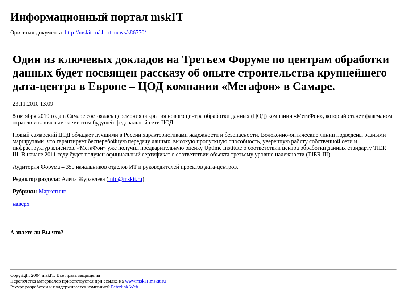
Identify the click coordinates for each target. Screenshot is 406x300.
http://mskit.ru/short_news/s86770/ (105, 32)
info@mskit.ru (125, 179)
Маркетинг (51, 191)
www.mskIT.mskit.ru (145, 281)
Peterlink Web (124, 286)
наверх (21, 204)
